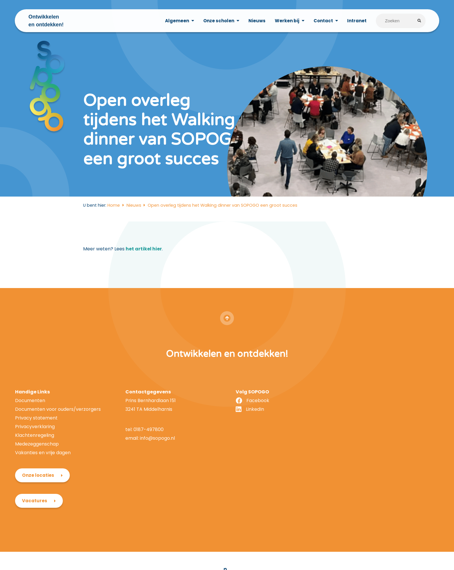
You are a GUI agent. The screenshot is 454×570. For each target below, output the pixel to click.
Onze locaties (363, 417)
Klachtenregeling (34, 457)
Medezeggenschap (37, 466)
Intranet (356, 21)
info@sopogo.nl (155, 460)
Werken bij (286, 21)
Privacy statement (36, 440)
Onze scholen (218, 21)
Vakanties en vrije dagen (43, 474)
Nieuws (256, 21)
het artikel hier (144, 271)
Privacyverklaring (35, 448)
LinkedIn (251, 431)
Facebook (253, 422)
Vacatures (359, 442)
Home (113, 227)
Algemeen (177, 21)
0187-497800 (146, 451)
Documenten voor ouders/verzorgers (58, 431)
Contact (323, 21)
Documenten (30, 422)
